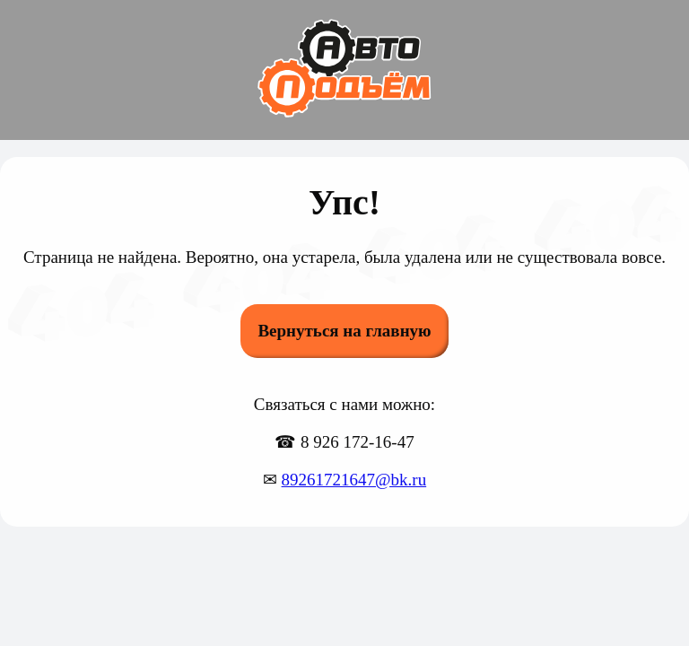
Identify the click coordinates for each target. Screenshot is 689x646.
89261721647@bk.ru (354, 479)
